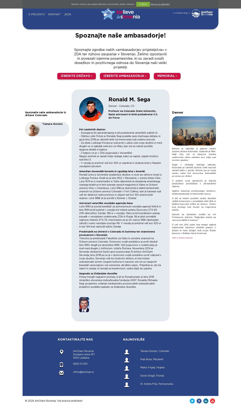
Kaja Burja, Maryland (151, 359)
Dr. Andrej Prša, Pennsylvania (156, 384)
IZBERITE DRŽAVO (76, 76)
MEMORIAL (167, 76)
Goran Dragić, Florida (152, 376)
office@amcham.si (83, 372)
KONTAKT (54, 15)
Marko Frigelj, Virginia (152, 368)
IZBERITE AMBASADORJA (124, 76)
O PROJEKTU (36, 15)
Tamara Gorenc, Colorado (154, 351)
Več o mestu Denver (182, 238)
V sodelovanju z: (193, 13)
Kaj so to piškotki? (160, 4)
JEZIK (67, 15)
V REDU (143, 4)
